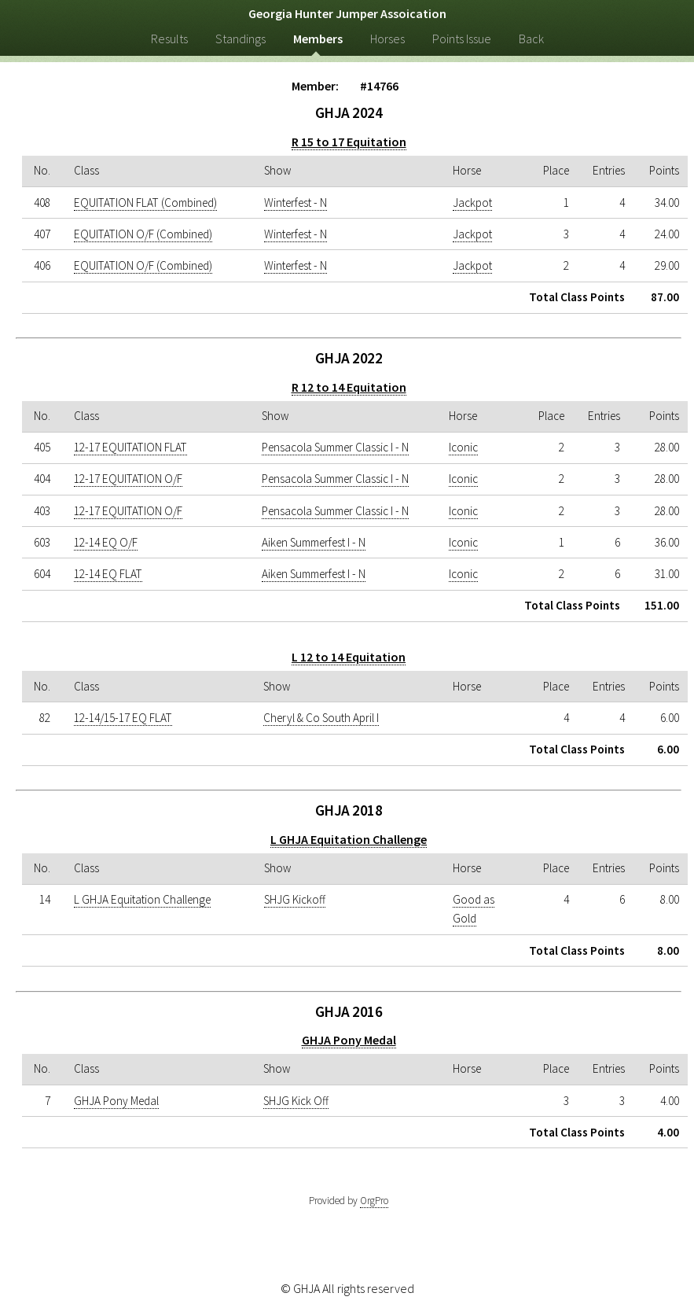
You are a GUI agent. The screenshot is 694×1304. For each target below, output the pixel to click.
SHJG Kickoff (294, 899)
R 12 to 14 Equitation (349, 387)
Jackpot (472, 202)
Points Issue (461, 38)
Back (531, 38)
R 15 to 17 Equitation (349, 141)
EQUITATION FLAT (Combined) (145, 202)
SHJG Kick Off (296, 1100)
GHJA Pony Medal (349, 1040)
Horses (387, 38)
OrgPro (374, 1200)
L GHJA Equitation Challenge (348, 839)
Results (169, 38)
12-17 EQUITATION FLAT (130, 447)
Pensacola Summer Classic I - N (335, 447)
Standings (240, 38)
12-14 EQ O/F (106, 542)
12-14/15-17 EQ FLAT (123, 717)
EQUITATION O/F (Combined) (143, 234)
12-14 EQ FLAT (108, 573)
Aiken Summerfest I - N (313, 542)
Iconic (463, 447)
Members (318, 38)
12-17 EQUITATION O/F (128, 478)
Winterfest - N (295, 202)
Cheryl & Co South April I (321, 717)
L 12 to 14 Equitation (349, 657)
